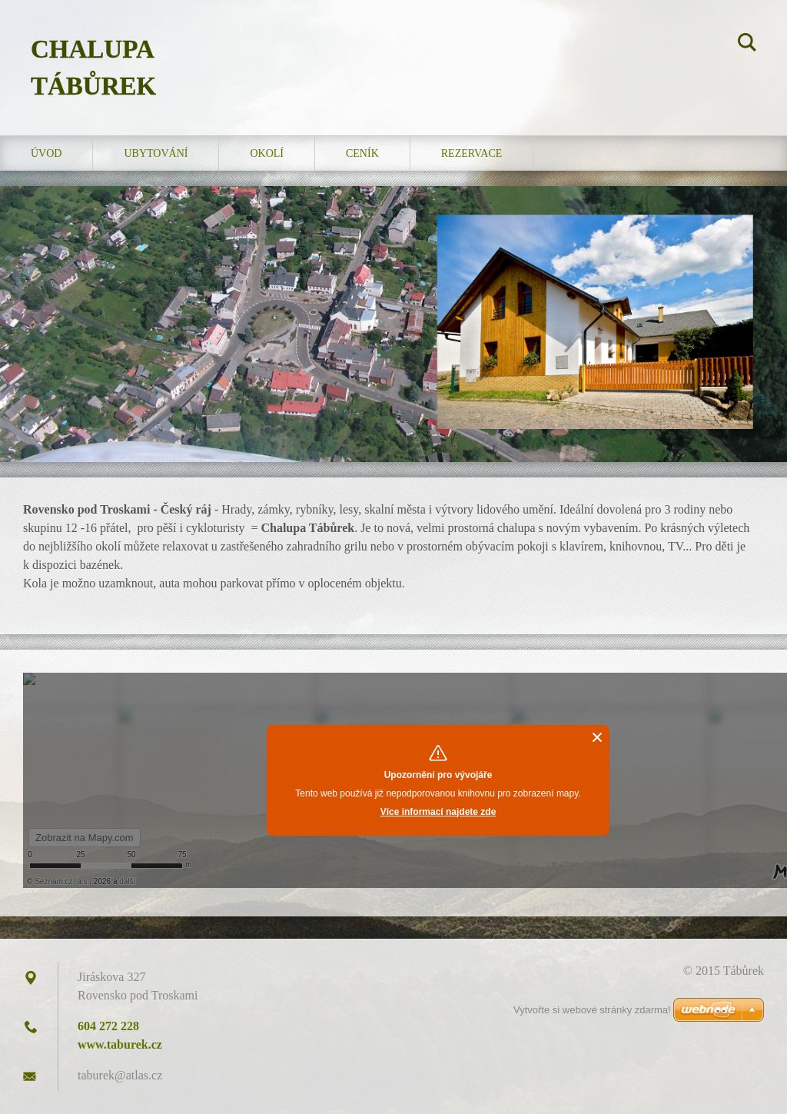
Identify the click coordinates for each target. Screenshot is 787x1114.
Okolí (267, 153)
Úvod (46, 153)
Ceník (362, 153)
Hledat (747, 44)
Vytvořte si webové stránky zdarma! (592, 1010)
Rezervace (472, 153)
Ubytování (156, 153)
